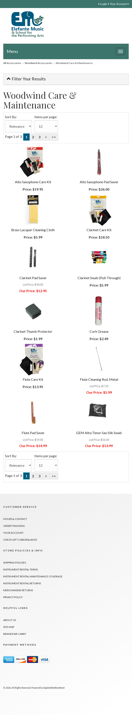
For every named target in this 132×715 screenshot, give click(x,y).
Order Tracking (14, 525)
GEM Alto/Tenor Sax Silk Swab (99, 433)
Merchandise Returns (18, 590)
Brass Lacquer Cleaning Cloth (33, 230)
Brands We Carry (14, 633)
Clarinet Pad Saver (33, 278)
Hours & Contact (15, 519)
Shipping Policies (14, 562)
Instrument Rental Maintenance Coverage (32, 576)
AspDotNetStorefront (54, 687)
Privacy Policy (13, 597)
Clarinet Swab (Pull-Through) (99, 278)
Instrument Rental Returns (22, 583)
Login (103, 4)
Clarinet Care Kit (99, 230)
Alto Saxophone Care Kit (33, 182)
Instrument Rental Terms (20, 569)
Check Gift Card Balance (20, 539)
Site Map (8, 627)
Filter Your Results (26, 78)
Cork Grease (99, 331)
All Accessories (12, 63)
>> (54, 137)
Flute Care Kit (33, 379)
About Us (9, 620)
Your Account (118, 4)
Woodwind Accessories (38, 63)
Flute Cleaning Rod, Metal (99, 379)
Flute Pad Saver (33, 433)
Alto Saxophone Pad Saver (99, 182)
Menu (12, 51)
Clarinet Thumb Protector (33, 331)
